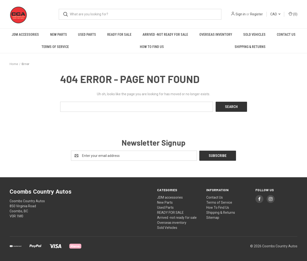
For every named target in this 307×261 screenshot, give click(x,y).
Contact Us (286, 34)
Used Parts (87, 34)
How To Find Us (152, 47)
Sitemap (212, 217)
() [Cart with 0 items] (293, 14)
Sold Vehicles (254, 34)
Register (256, 14)
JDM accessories (25, 34)
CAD (275, 14)
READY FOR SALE (119, 34)
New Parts (58, 34)
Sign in (241, 14)
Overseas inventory (215, 34)
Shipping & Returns (250, 47)
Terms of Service (55, 47)
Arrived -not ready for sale (165, 34)
